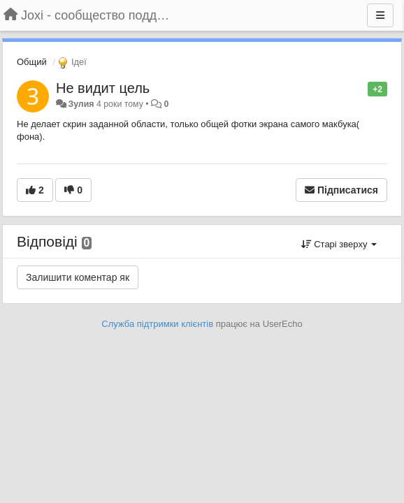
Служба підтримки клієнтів (157, 324)
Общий (32, 62)
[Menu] (380, 15)
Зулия (81, 104)
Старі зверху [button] (339, 244)
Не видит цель (103, 88)
